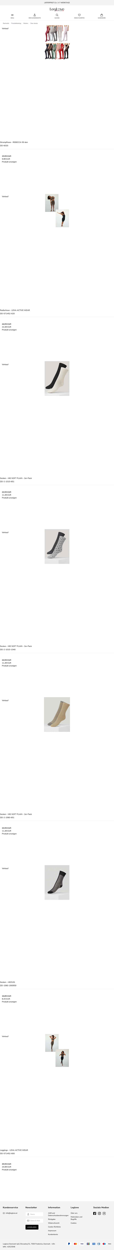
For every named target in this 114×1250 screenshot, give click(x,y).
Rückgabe (51, 1219)
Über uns (74, 1213)
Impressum (52, 1231)
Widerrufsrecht (53, 1223)
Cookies (74, 1223)
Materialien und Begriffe (76, 1218)
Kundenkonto (53, 1234)
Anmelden (32, 1227)
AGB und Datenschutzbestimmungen (58, 1214)
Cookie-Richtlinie (54, 1227)
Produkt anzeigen (9, 162)
